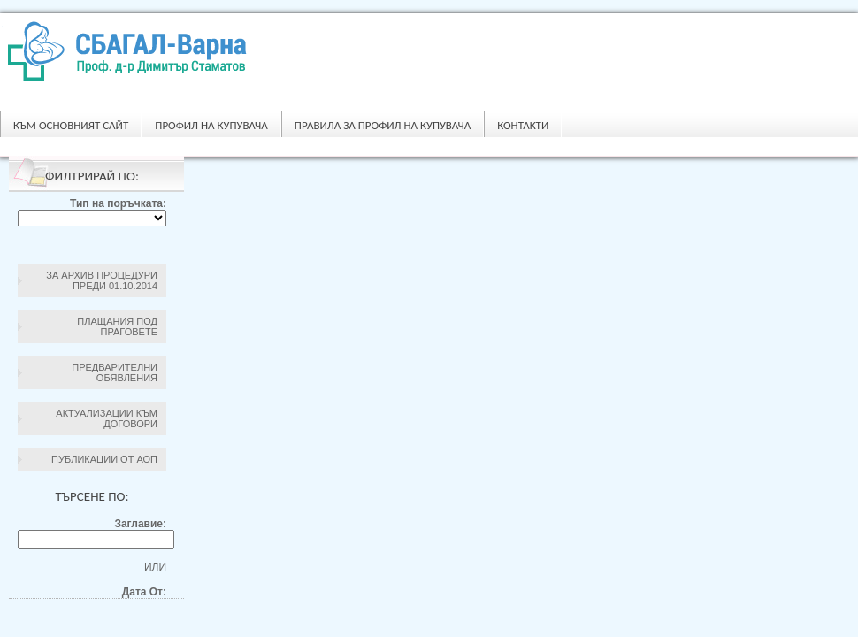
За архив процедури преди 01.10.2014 (101, 280)
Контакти (522, 125)
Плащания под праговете (117, 326)
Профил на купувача (211, 125)
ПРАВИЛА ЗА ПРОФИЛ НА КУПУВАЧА (383, 125)
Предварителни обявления (114, 372)
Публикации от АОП (104, 459)
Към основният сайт (70, 125)
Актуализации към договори (106, 418)
